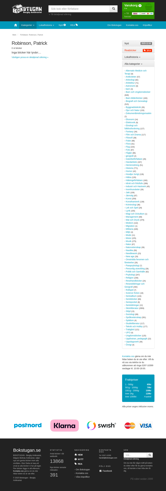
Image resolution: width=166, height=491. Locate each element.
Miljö (128, 232)
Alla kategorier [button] (133, 64)
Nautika (129, 250)
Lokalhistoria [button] (132, 57)
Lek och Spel (132, 207)
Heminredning (132, 165)
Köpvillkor (147, 25)
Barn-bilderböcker (134, 98)
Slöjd (128, 311)
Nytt (62, 25)
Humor (129, 171)
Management (132, 217)
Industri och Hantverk (136, 186)
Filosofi (129, 137)
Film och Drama (133, 134)
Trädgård (130, 329)
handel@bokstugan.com (108, 458)
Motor (128, 238)
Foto (128, 150)
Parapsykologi (132, 265)
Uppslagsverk (132, 341)
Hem (14, 35)
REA (74, 25)
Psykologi (130, 274)
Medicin (129, 223)
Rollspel (129, 290)
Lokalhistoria (46, 25)
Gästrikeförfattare (134, 159)
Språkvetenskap (133, 317)
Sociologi (130, 314)
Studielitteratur (133, 323)
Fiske (128, 140)
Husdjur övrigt (132, 174)
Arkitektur (130, 83)
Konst (128, 198)
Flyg (128, 147)
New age (130, 256)
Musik (129, 241)
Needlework (131, 253)
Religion (130, 277)
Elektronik (130, 122)
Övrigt (129, 344)
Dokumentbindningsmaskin (138, 113)
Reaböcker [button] (138, 50)
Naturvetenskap (133, 247)
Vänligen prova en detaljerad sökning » (30, 57)
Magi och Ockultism (135, 214)
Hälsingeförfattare (134, 180)
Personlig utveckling (135, 268)
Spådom (130, 320)
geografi (130, 156)
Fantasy (129, 131)
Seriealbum (131, 296)
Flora (128, 144)
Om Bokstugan (114, 25)
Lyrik (128, 210)
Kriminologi (131, 204)
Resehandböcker (134, 281)
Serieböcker (131, 299)
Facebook (106, 471)
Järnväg (129, 195)
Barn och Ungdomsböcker (138, 92)
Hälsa (128, 177)
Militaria (129, 229)
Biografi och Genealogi (136, 101)
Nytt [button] (138, 43)
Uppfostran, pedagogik (136, 338)
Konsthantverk (133, 201)
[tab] (138, 43)
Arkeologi (130, 80)
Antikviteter (131, 77)
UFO (128, 332)
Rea (78, 464)
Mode (128, 235)
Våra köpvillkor (83, 477)
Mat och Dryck (132, 220)
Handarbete (131, 162)
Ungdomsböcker (133, 335)
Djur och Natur (133, 110)
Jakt (128, 192)
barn (128, 89)
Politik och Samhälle (135, 271)
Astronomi (130, 86)
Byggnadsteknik (133, 107)
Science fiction (133, 293)
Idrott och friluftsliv (134, 183)
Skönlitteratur (132, 308)
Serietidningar (132, 305)
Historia (129, 168)
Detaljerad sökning (131, 459)
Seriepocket (131, 302)
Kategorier (27, 25)
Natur (128, 244)
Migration (130, 226)
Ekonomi (130, 119)
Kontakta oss (132, 25)
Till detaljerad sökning (61, 14)
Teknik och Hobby (134, 326)
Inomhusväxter (133, 189)
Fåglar (129, 153)
